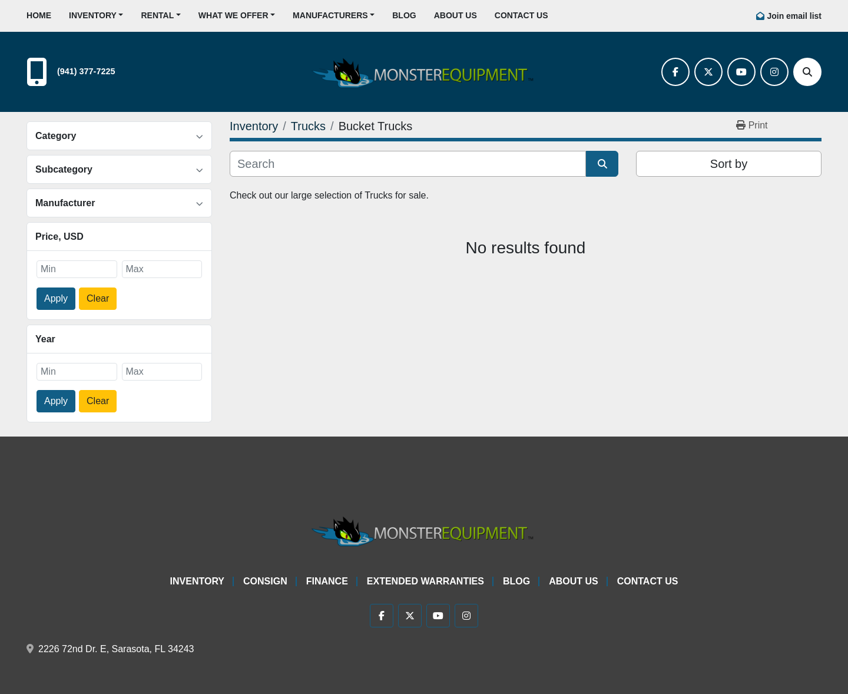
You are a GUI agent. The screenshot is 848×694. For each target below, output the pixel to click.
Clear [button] (98, 298)
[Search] (807, 72)
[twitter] (708, 72)
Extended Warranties (425, 581)
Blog (404, 15)
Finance (327, 581)
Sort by (728, 163)
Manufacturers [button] (330, 15)
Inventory (93, 15)
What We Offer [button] (233, 15)
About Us (455, 15)
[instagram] (774, 72)
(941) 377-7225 (86, 71)
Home (38, 15)
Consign (265, 581)
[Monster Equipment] (424, 529)
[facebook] (675, 72)
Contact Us (521, 15)
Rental (157, 15)
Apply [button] (56, 298)
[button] (96, 15)
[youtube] (741, 72)
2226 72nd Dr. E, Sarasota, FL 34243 (116, 649)
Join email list (794, 16)
